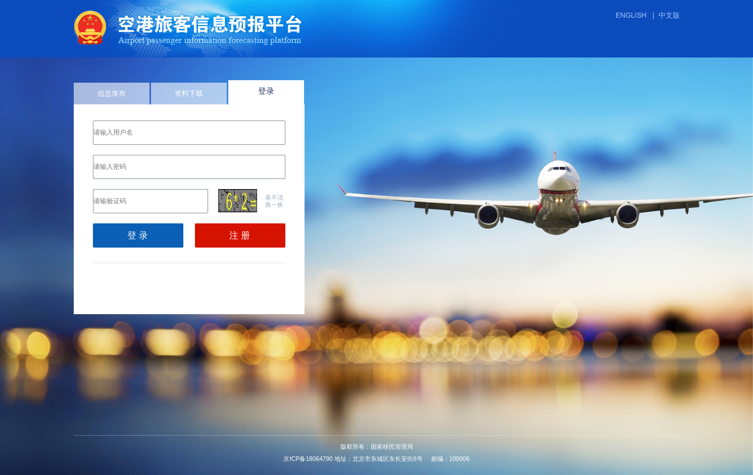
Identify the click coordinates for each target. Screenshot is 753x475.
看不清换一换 (274, 201)
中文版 (669, 15)
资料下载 (189, 93)
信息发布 (111, 93)
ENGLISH (631, 15)
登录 (266, 91)
